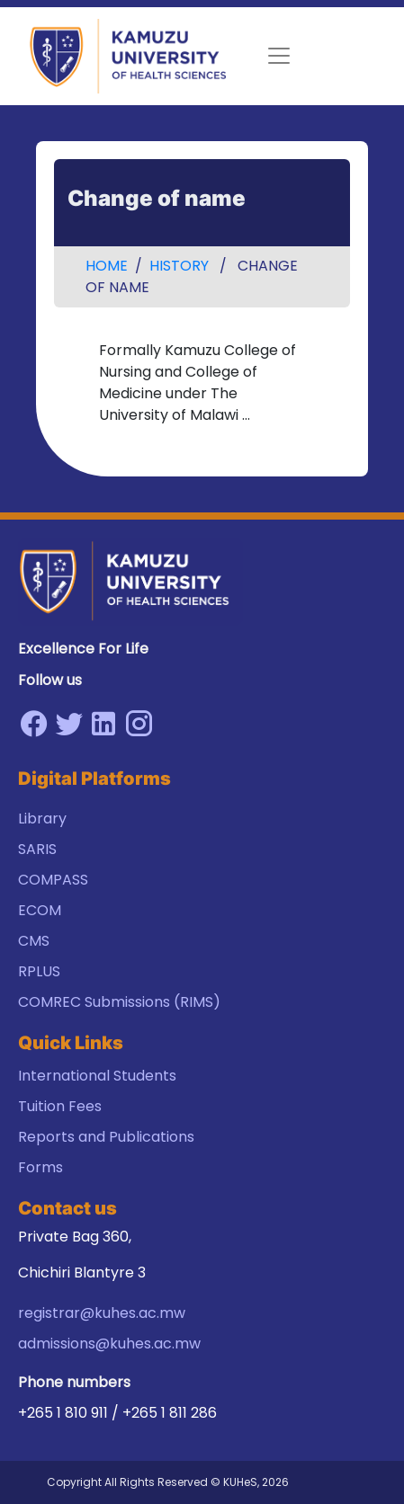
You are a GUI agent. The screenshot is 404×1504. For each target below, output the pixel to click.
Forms (40, 1167)
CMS (33, 940)
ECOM (39, 910)
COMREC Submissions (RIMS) (119, 1002)
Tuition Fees (60, 1106)
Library (42, 818)
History (179, 265)
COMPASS (53, 879)
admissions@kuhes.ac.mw (109, 1343)
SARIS (37, 849)
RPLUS (39, 971)
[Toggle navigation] (279, 56)
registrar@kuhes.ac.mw (101, 1313)
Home (106, 265)
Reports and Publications (106, 1136)
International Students (97, 1075)
